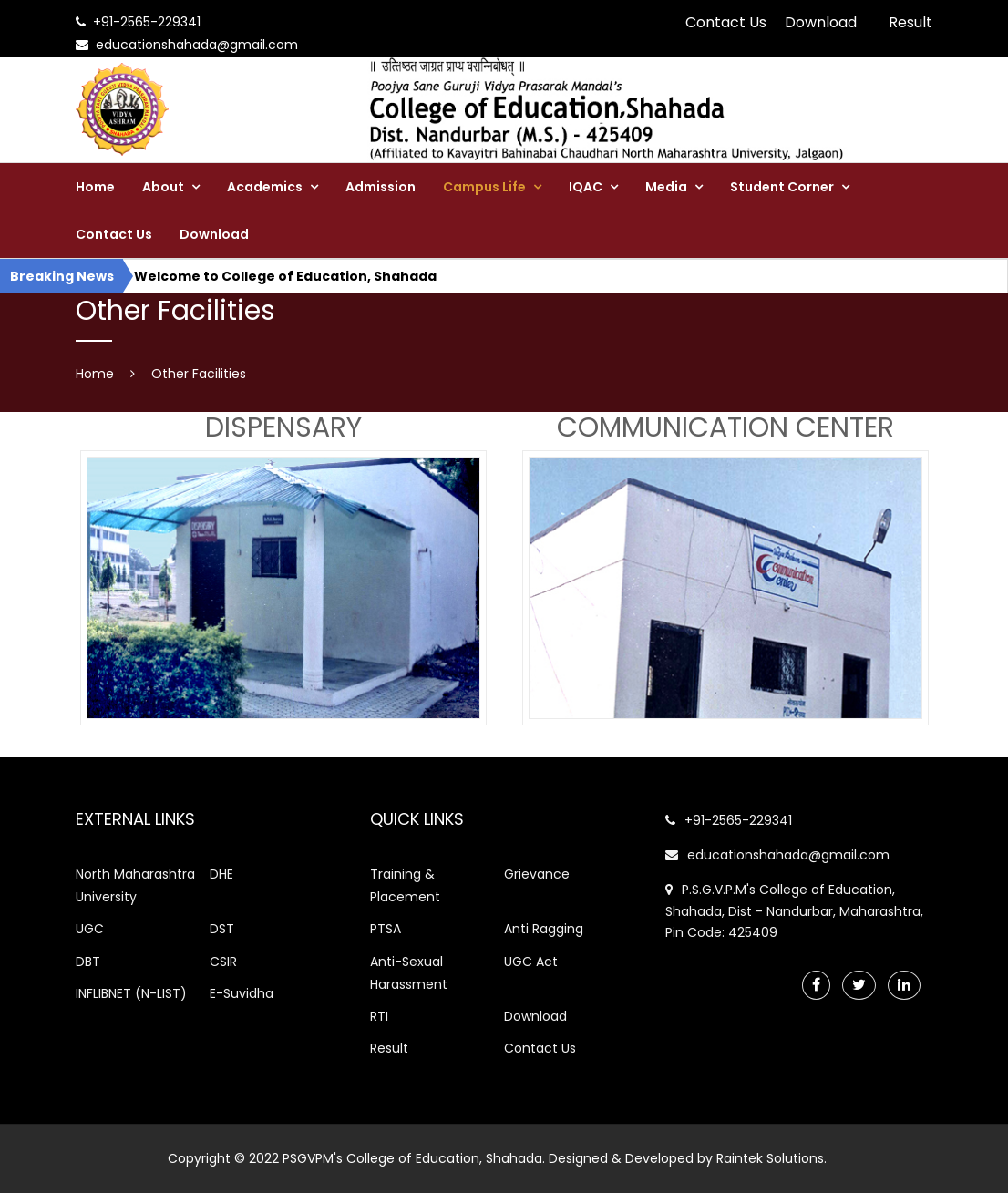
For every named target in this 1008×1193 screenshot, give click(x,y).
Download (821, 22)
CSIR (223, 961)
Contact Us (725, 22)
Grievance (537, 874)
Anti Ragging (543, 929)
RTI (379, 1016)
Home (95, 187)
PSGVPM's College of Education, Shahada (412, 1158)
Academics (265, 187)
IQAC (585, 187)
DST (222, 929)
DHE (221, 874)
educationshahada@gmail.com (777, 855)
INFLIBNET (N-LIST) (131, 993)
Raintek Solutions (770, 1158)
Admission (380, 187)
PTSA (385, 929)
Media (666, 187)
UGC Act (531, 961)
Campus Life (484, 187)
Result (910, 22)
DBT (88, 961)
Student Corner (782, 187)
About (163, 187)
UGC (90, 929)
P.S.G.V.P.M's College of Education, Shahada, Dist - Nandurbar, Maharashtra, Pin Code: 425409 (794, 911)
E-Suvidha (241, 993)
